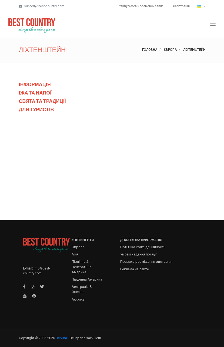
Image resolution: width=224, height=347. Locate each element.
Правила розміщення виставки (146, 262)
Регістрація (181, 6)
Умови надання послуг (138, 254)
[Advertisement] (112, 165)
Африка (78, 299)
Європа (170, 50)
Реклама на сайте (134, 269)
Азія (75, 254)
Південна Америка (87, 279)
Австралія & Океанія (82, 289)
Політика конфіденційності (142, 247)
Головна (149, 50)
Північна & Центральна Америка (81, 267)
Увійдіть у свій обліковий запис (141, 6)
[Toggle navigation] (213, 25)
